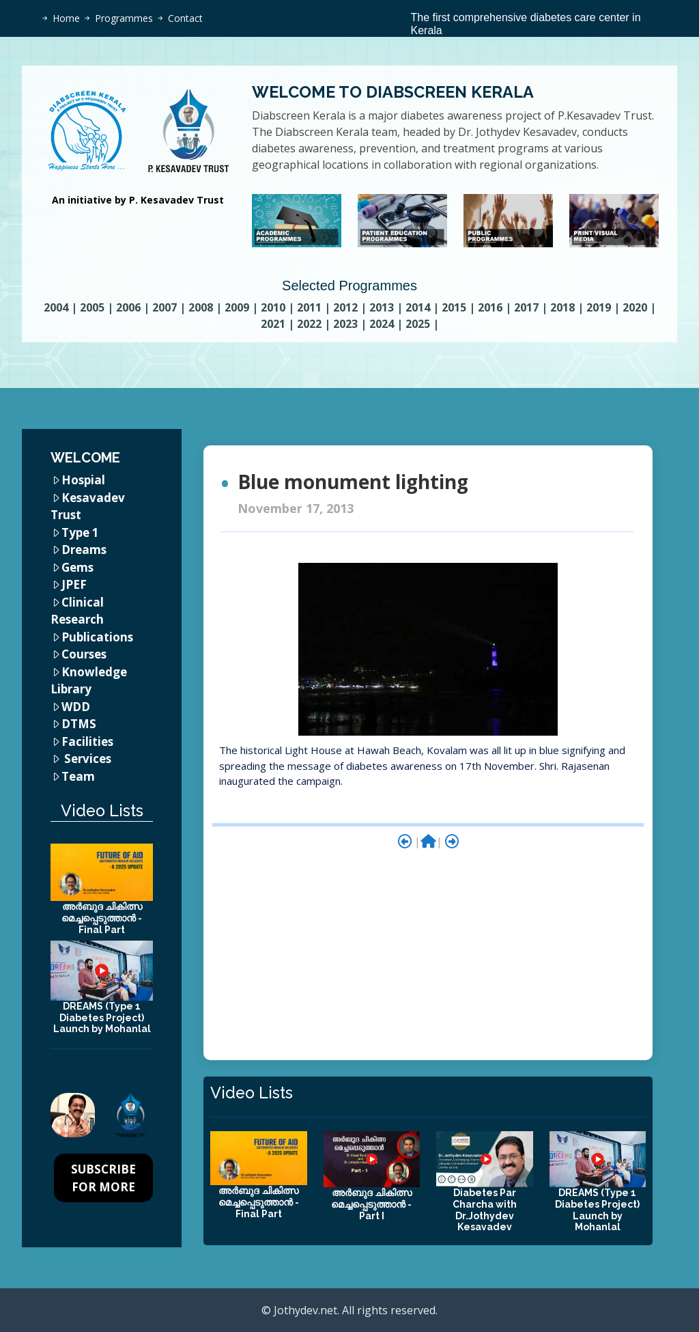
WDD (75, 706)
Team (78, 776)
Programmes (124, 18)
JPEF (74, 584)
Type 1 (80, 532)
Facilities (87, 741)
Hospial (83, 480)
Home (66, 18)
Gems (77, 567)
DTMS (78, 724)
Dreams (83, 549)
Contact (185, 18)
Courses (83, 654)
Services (87, 758)
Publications (97, 637)
